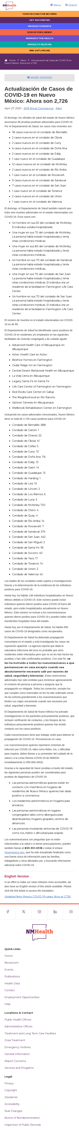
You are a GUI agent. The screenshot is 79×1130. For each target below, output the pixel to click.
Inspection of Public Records (23, 1124)
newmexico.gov (15, 852)
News (23, 60)
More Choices (39, 77)
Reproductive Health (39, 38)
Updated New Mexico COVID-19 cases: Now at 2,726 (38, 896)
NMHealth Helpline (40, 44)
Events (9, 969)
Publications (12, 976)
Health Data (12, 983)
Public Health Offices (18, 1019)
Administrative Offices (18, 1026)
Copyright (11, 1090)
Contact (10, 990)
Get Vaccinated (39, 20)
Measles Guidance (39, 26)
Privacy (9, 1083)
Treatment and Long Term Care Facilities (30, 1033)
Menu (55, 5)
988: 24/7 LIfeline (39, 50)
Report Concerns (15, 1061)
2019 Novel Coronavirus (38, 108)
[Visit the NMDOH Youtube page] (71, 912)
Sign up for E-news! (39, 32)
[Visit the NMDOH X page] (24, 912)
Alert (59, 108)
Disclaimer (11, 1097)
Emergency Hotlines (18, 1047)
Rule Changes (13, 1111)
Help (7, 1004)
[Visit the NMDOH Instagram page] (39, 912)
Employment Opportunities (22, 997)
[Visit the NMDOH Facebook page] (8, 912)
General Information (17, 1054)
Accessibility (12, 1104)
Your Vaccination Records (39, 14)
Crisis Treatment (15, 1040)
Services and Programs (19, 1067)
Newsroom (12, 962)
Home (12, 60)
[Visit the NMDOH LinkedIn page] (55, 912)
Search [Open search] (71, 5)
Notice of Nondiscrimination (22, 1117)
